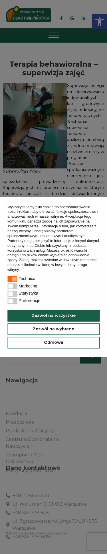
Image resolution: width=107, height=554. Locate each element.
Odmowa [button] (53, 342)
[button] (21, 270)
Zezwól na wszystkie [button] (54, 315)
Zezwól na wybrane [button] (53, 328)
